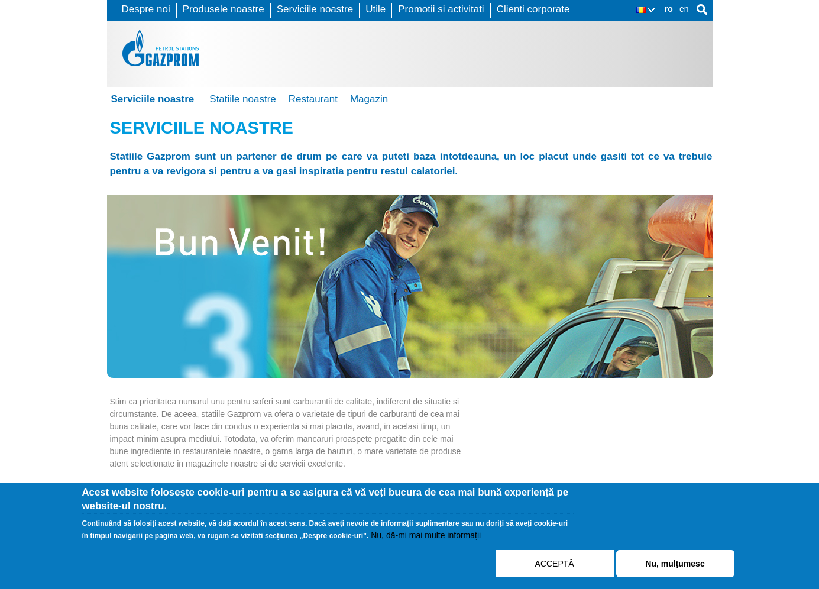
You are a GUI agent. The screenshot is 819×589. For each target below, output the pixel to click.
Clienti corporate (533, 9)
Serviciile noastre (315, 9)
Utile (375, 9)
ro (669, 9)
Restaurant (313, 99)
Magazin (369, 99)
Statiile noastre (242, 99)
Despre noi (146, 9)
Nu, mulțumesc (674, 567)
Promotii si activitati (441, 9)
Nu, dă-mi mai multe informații (426, 538)
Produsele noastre (223, 9)
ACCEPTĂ (554, 567)
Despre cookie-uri (333, 539)
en (684, 9)
